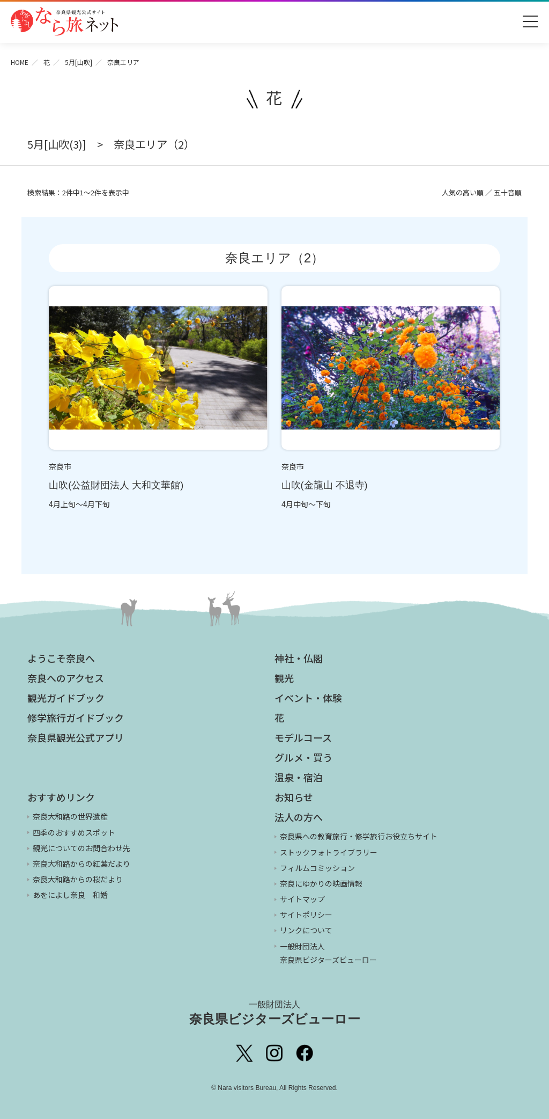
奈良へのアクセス (65, 678)
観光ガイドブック (66, 698)
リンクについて (306, 930)
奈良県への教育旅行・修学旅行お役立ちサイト (358, 836)
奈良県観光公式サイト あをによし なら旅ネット (64, 21)
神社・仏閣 (298, 658)
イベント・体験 (308, 698)
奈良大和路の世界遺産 (70, 816)
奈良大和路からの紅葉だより (81, 863)
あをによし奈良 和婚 (70, 894)
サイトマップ (302, 899)
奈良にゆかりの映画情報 (321, 883)
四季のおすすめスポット (74, 832)
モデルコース (303, 737)
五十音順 (508, 192)
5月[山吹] (78, 62)
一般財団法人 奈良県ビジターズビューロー (328, 953)
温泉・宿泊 (298, 777)
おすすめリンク (61, 797)
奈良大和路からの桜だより (78, 879)
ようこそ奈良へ (61, 658)
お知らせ (293, 797)
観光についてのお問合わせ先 (81, 848)
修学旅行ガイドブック (75, 718)
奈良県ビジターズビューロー (274, 1012)
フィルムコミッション (317, 867)
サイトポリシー (306, 914)
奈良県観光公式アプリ (75, 737)
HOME (19, 62)
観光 (284, 678)
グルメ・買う (303, 757)
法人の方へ (298, 817)
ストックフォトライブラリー (328, 852)
